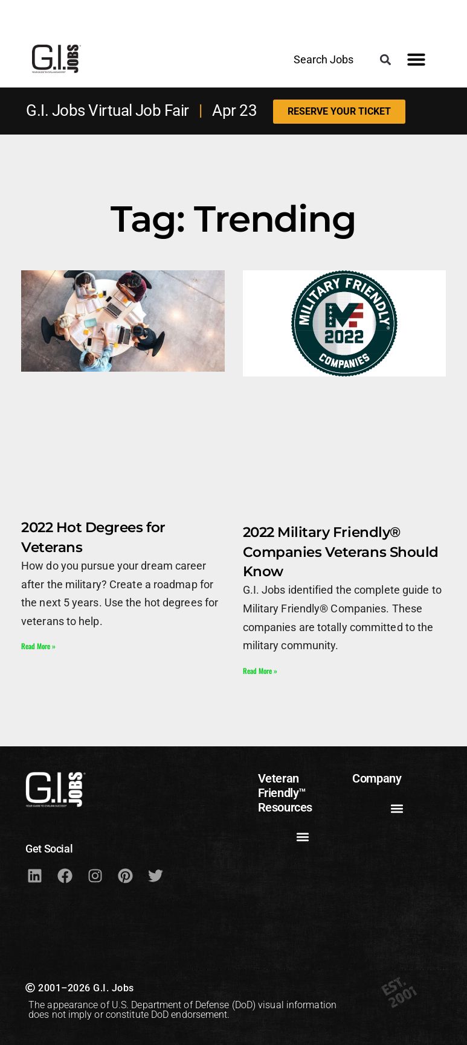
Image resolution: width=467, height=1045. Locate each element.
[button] (386, 59)
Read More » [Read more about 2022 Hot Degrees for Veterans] (38, 646)
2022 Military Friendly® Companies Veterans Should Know (341, 551)
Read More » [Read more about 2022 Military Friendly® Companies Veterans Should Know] (260, 670)
